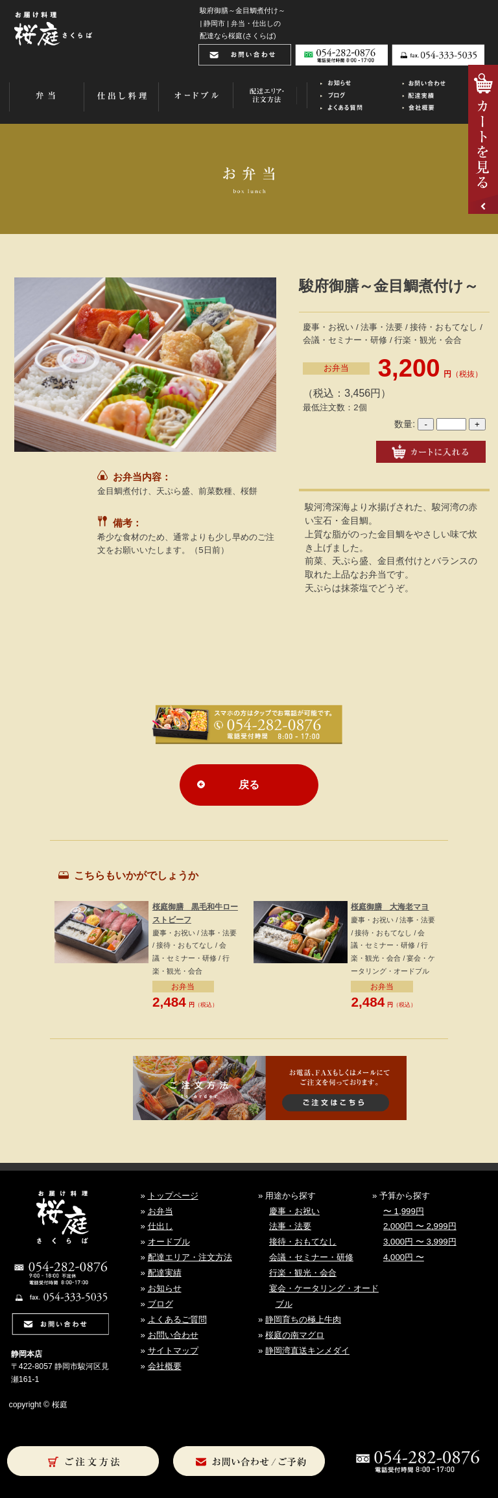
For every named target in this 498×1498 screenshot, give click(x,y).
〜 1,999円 (403, 1211)
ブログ (160, 1304)
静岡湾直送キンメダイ (307, 1350)
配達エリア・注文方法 (190, 1257)
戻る (249, 784)
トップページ (173, 1195)
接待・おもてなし (303, 1241)
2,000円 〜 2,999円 (419, 1226)
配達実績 (165, 1273)
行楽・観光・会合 (303, 1273)
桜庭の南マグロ (294, 1335)
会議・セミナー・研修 (311, 1257)
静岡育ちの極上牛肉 (303, 1319)
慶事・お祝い (294, 1211)
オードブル (169, 1241)
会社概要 (165, 1366)
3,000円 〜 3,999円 (419, 1241)
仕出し (160, 1226)
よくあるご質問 (177, 1319)
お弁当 (336, 368)
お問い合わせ (173, 1335)
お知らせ (165, 1288)
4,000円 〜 (403, 1257)
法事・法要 (290, 1226)
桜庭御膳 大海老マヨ (390, 906)
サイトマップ (173, 1350)
